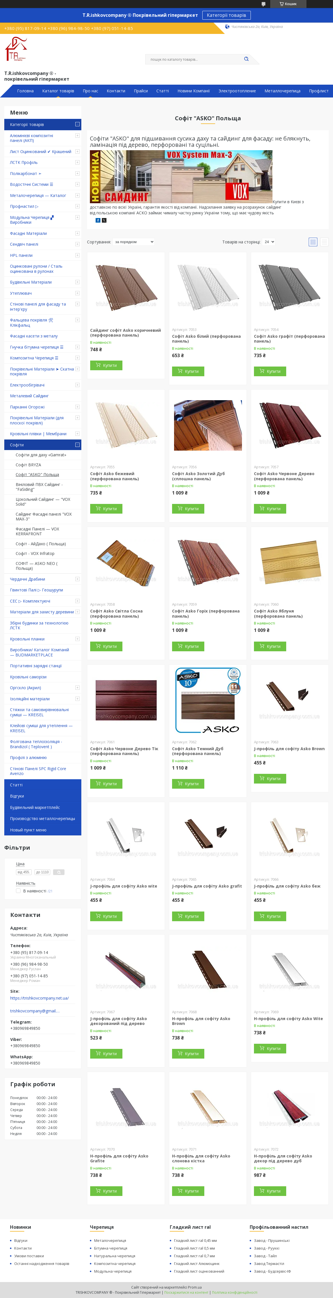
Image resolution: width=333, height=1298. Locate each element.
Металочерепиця (110, 1240)
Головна (25, 91)
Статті (162, 91)
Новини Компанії (193, 91)
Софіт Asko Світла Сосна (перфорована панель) (116, 613)
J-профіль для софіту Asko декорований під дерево (118, 1021)
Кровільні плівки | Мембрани (38, 433)
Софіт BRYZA (28, 464)
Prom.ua (195, 1287)
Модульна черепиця (113, 1271)
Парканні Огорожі (27, 407)
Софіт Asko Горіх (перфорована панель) (206, 613)
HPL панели (21, 255)
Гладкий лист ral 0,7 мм (194, 1255)
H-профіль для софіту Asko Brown (201, 1021)
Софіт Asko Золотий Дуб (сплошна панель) (198, 476)
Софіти (17, 444)
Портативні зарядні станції (36, 665)
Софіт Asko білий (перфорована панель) (206, 338)
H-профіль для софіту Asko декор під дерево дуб (283, 1158)
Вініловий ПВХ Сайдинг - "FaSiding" (39, 487)
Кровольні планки (27, 639)
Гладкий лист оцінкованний (199, 1271)
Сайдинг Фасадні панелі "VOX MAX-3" (44, 516)
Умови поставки (29, 1255)
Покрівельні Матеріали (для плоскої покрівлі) (37, 420)
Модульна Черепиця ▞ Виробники (32, 220)
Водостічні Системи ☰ (31, 184)
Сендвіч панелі (24, 244)
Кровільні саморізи (28, 676)
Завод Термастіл (269, 1263)
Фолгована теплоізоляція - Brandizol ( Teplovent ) (36, 744)
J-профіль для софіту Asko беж (287, 886)
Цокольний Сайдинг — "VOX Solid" (43, 502)
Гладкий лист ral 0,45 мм (195, 1240)
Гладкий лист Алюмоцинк (197, 1263)
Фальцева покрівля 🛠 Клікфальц (31, 322)
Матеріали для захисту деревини (42, 612)
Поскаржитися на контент (186, 1292)
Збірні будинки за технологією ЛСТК (39, 625)
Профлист (319, 91)
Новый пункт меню (28, 830)
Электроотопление (237, 91)
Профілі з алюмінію (28, 757)
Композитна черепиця (115, 1263)
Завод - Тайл (265, 1255)
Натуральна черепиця (114, 1255)
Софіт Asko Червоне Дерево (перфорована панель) (284, 476)
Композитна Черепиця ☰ (34, 358)
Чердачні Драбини (27, 579)
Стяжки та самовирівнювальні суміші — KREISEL (39, 712)
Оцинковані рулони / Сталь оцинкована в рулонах (36, 268)
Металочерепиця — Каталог (38, 195)
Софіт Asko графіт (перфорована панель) (289, 338)
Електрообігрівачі (27, 385)
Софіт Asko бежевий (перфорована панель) (114, 476)
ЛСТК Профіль (24, 162)
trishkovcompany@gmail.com (35, 1011)
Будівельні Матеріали (31, 282)
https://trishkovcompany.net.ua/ (39, 998)
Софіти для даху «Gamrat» (41, 454)
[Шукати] (246, 59)
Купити (110, 365)
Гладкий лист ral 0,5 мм (194, 1248)
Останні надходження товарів (41, 1263)
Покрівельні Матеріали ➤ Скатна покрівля (42, 371)
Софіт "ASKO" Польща (37, 474)
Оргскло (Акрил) (25, 687)
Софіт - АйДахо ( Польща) (41, 543)
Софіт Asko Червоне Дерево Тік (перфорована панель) (124, 751)
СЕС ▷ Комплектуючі (30, 601)
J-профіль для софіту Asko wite (123, 886)
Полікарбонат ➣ (26, 173)
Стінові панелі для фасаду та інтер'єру (38, 306)
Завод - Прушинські (272, 1240)
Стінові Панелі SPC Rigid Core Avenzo (38, 771)
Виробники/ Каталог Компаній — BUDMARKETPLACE (39, 652)
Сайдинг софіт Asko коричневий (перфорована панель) (125, 332)
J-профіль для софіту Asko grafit (207, 886)
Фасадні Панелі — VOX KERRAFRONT (37, 531)
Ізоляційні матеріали (30, 698)
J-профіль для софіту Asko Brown (289, 748)
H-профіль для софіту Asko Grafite (119, 1158)
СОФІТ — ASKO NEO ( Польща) (36, 566)
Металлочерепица (282, 91)
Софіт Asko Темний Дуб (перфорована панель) (197, 751)
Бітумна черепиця (110, 1248)
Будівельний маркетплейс (35, 807)
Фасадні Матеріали (28, 233)
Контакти (116, 91)
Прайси (141, 91)
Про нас (90, 91)
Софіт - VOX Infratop (35, 553)
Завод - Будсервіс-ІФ (272, 1271)
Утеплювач (21, 293)
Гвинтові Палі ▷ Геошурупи (36, 590)
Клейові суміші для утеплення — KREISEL (41, 728)
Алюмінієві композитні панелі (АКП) (31, 138)
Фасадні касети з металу (34, 336)
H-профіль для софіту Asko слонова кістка (201, 1158)
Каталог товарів (58, 91)
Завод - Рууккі (266, 1248)
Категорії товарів (226, 15)
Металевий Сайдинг (29, 395)
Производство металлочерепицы (42, 818)
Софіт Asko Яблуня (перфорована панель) (278, 613)
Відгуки (17, 796)
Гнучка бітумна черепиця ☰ (37, 347)
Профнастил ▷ (24, 206)
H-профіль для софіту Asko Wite (288, 1018)
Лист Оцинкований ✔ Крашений (40, 151)
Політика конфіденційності (234, 1292)
